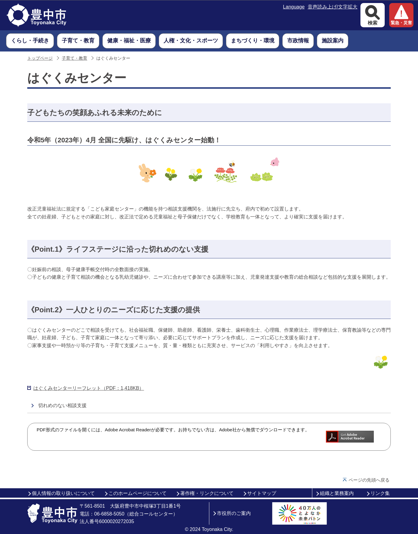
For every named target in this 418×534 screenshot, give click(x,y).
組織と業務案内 (337, 493)
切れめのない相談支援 (62, 405)
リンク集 (380, 493)
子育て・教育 (74, 58)
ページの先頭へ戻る (369, 480)
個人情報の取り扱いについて (63, 493)
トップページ (40, 58)
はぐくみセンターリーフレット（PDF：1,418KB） (88, 388)
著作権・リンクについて (207, 493)
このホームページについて (137, 493)
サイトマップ (261, 493)
